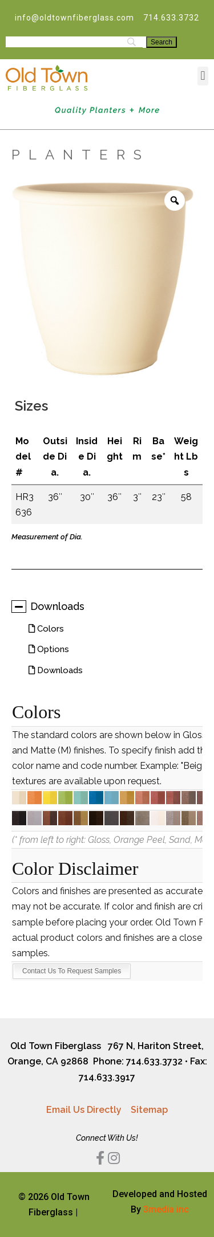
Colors (49, 629)
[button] (202, 76)
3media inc (166, 1209)
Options (52, 649)
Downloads (47, 606)
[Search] (161, 42)
